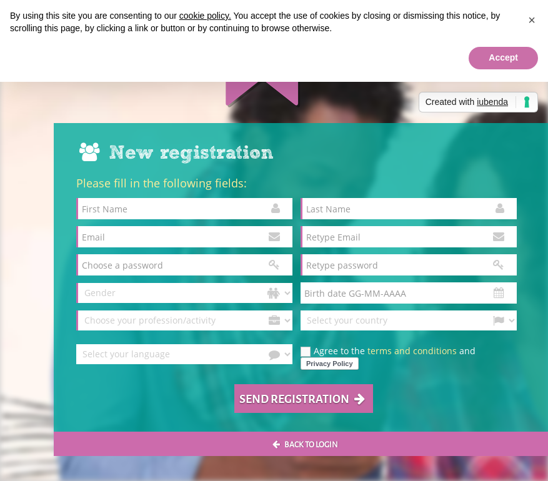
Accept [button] (503, 57)
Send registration (302, 398)
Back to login (305, 443)
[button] (532, 20)
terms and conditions (412, 351)
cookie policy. (205, 16)
